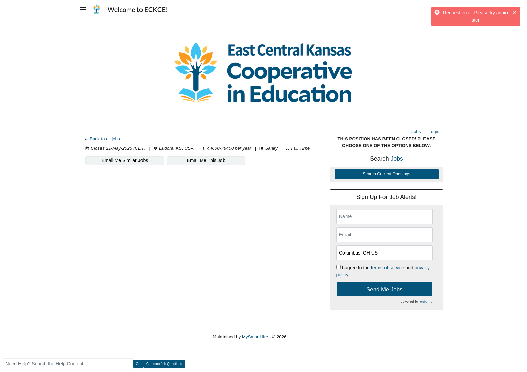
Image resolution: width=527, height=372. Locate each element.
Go (138, 364)
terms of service (387, 267)
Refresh (306, 336)
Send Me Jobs (384, 289)
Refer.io (426, 301)
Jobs (416, 131)
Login (433, 131)
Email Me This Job (206, 160)
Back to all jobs (102, 138)
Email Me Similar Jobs (125, 160)
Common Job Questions (164, 364)
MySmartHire (255, 336)
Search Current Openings (386, 174)
